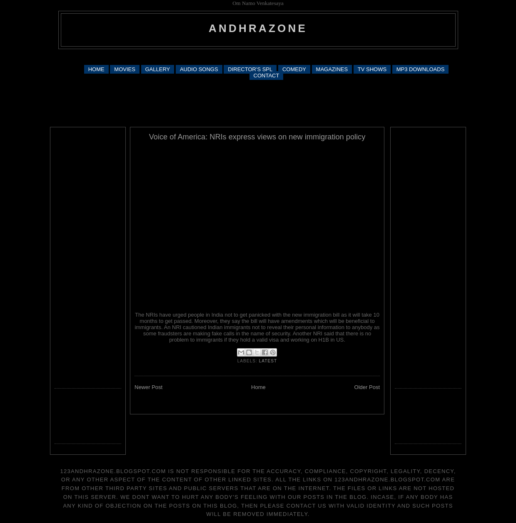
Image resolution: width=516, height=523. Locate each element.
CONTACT (266, 75)
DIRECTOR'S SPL (250, 69)
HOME (96, 69)
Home (258, 387)
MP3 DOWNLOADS (420, 69)
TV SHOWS (372, 69)
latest (268, 361)
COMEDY (294, 69)
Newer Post (148, 387)
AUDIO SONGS (199, 69)
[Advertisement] (258, 56)
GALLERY (157, 69)
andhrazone (258, 28)
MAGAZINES (332, 69)
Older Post (367, 387)
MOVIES (124, 69)
